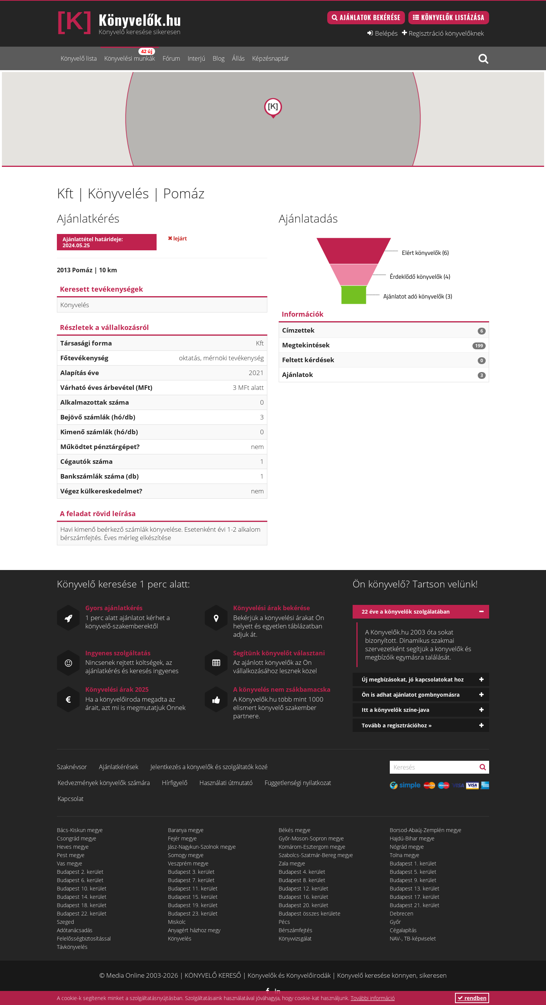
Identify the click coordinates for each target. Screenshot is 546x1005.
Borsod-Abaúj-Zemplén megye (425, 830)
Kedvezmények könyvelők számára (104, 783)
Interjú (196, 58)
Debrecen (401, 913)
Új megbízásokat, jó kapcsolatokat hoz (413, 679)
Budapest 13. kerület (414, 888)
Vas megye (69, 863)
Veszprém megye (188, 863)
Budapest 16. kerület (303, 896)
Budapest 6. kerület (80, 880)
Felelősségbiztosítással (84, 938)
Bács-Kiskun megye (80, 830)
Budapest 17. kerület (414, 896)
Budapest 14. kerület (82, 896)
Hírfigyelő (174, 783)
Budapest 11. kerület (193, 888)
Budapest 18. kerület (82, 905)
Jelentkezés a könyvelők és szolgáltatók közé (209, 767)
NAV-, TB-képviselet (413, 938)
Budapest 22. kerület (82, 913)
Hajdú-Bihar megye (412, 838)
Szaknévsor (72, 767)
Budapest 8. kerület (302, 880)
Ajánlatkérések (118, 767)
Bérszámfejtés (295, 930)
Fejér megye (182, 838)
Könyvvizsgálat (295, 938)
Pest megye (71, 855)
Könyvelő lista (79, 58)
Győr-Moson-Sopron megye (311, 838)
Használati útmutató (226, 783)
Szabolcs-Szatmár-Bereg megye (316, 855)
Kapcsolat (70, 799)
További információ (373, 998)
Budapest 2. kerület (80, 871)
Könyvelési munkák (129, 55)
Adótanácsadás (75, 930)
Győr (395, 921)
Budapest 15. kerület (193, 896)
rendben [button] (472, 998)
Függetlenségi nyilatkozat (298, 783)
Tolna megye (404, 855)
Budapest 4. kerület (302, 871)
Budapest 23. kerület (193, 913)
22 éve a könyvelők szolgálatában (406, 611)
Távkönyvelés (72, 946)
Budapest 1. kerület (413, 863)
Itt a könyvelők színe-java (395, 709)
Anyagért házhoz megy (194, 930)
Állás (238, 58)
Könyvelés (179, 938)
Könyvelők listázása (453, 17)
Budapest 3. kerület (191, 871)
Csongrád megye (76, 838)
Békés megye (295, 830)
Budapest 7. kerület (191, 880)
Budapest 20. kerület (303, 905)
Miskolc (177, 921)
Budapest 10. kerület (82, 888)
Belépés (386, 33)
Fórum (171, 58)
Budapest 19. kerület (193, 905)
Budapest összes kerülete (309, 913)
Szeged (65, 921)
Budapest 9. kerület (413, 880)
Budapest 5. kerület (413, 871)
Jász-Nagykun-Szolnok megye (202, 846)
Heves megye (73, 846)
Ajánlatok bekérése (370, 17)
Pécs (284, 921)
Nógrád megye (407, 846)
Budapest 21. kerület (414, 905)
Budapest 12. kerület (303, 888)
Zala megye (292, 863)
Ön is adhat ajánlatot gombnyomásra (411, 694)
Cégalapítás (403, 930)
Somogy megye (186, 855)
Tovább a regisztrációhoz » (397, 725)
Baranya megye (186, 830)
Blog (218, 58)
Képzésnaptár (270, 58)
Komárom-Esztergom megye (312, 846)
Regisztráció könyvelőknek (446, 33)
